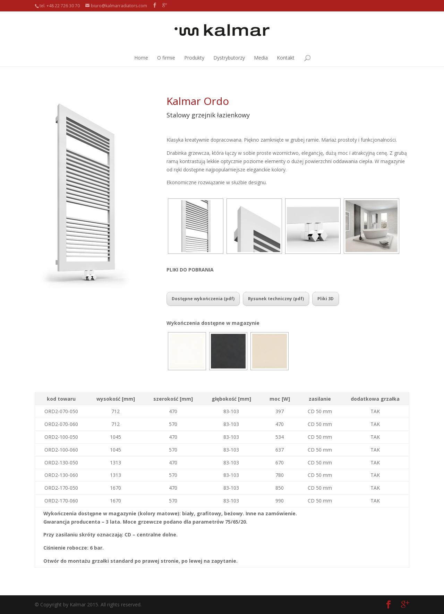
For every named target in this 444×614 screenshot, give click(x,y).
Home (141, 57)
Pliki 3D (325, 299)
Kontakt (285, 57)
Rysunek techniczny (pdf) (276, 299)
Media (261, 57)
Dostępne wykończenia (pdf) (203, 299)
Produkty (194, 57)
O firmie (166, 57)
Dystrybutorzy (229, 57)
